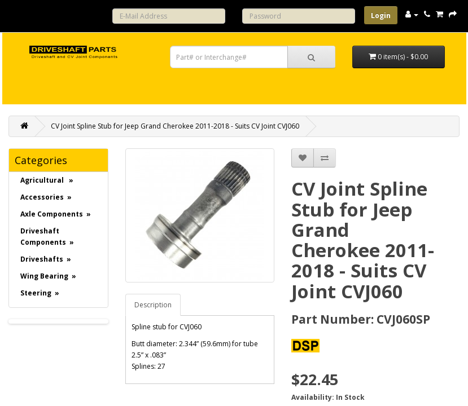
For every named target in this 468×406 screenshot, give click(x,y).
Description (153, 305)
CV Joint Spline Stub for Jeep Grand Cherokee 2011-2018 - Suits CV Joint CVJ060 (175, 126)
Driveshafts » (45, 259)
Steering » (39, 293)
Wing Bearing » (48, 276)
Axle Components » (55, 214)
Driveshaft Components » (47, 236)
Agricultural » (46, 180)
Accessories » (46, 197)
